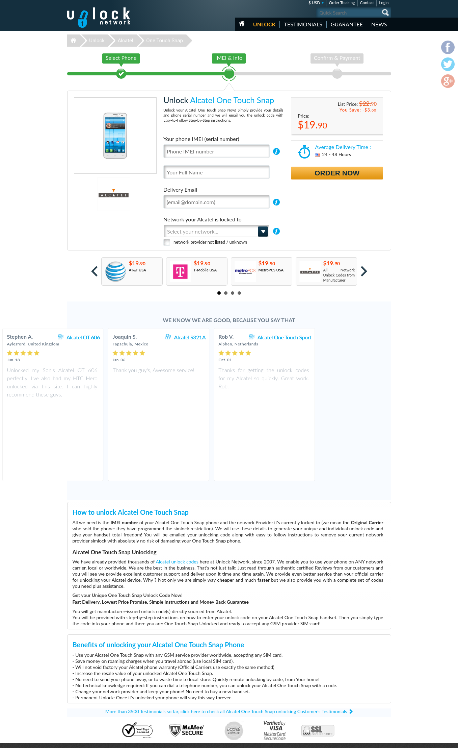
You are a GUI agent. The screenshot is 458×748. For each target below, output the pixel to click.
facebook (359, 740)
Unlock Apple (185, 709)
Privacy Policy (349, 698)
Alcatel (125, 41)
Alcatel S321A (260, 337)
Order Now (337, 173)
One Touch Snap (164, 41)
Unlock (264, 24)
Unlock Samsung (187, 704)
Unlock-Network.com (98, 684)
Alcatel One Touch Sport (355, 337)
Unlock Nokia (185, 699)
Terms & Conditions (354, 693)
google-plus (386, 740)
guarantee (347, 24)
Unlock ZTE (183, 694)
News (379, 24)
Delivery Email (180, 189)
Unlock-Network (98, 17)
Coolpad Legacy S (293, 688)
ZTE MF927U (290, 683)
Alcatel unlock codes (177, 485)
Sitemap (344, 703)
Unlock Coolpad (187, 714)
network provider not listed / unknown (210, 242)
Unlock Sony (184, 719)
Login (383, 2)
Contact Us (347, 688)
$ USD (314, 2)
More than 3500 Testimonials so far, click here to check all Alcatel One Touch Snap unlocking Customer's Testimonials (226, 635)
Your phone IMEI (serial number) (201, 139)
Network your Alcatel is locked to (202, 219)
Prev (94, 271)
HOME (242, 23)
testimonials (303, 24)
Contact (367, 2)
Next (364, 271)
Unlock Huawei (186, 688)
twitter (373, 740)
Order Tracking (342, 2)
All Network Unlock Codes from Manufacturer (339, 275)
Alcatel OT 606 (153, 337)
